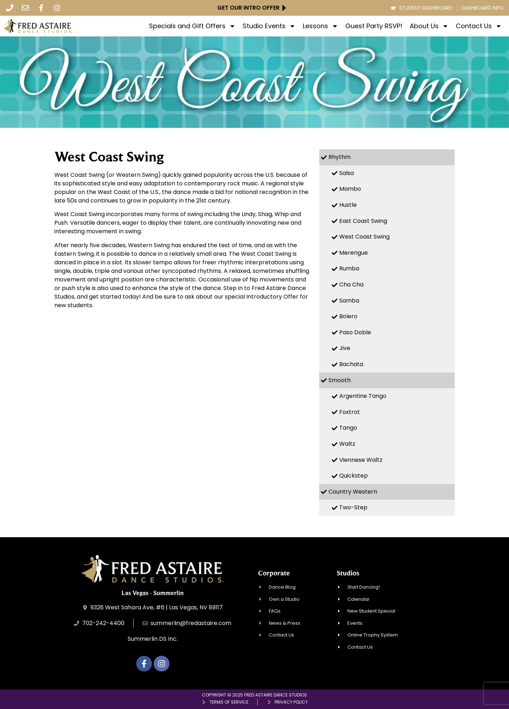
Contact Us (479, 26)
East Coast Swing (363, 221)
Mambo (350, 189)
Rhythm (339, 157)
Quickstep (353, 475)
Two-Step (353, 507)
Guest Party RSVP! (373, 26)
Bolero (348, 316)
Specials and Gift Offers (192, 26)
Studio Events (269, 26)
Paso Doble (355, 332)
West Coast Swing (364, 237)
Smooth (339, 380)
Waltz (347, 444)
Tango (348, 428)
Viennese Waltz (360, 460)
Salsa (346, 173)
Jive (344, 348)
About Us (429, 26)
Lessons (320, 26)
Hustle (348, 205)
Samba (349, 300)
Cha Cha (351, 284)
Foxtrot (349, 412)
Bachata (351, 364)
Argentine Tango (362, 396)
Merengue (353, 253)
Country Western (352, 492)
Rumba (349, 268)
